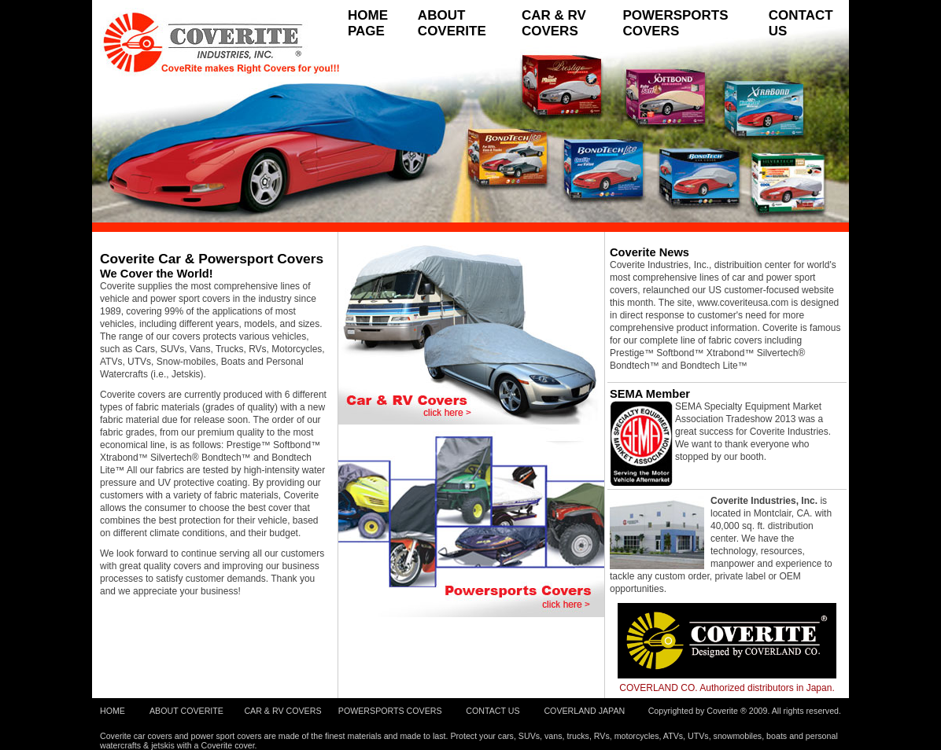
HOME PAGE (368, 23)
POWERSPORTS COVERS (675, 23)
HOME (112, 710)
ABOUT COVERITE (452, 23)
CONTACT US (801, 23)
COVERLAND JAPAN (584, 710)
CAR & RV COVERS (554, 23)
